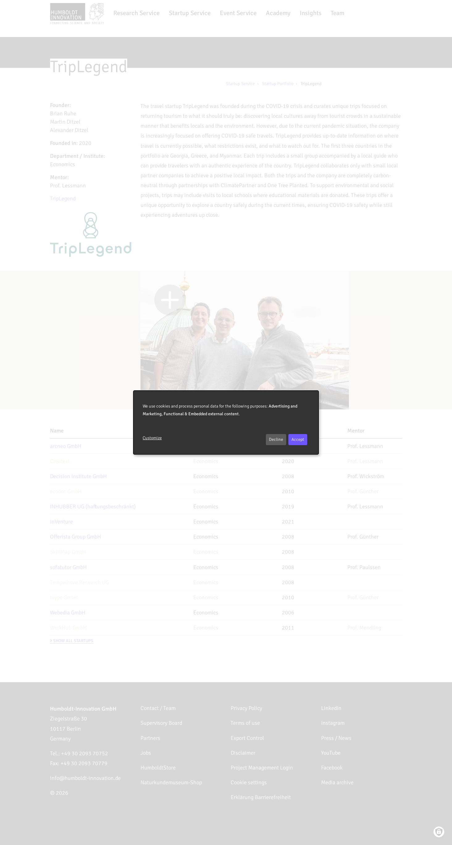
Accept (297, 439)
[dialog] (226, 423)
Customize (152, 438)
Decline (276, 439)
